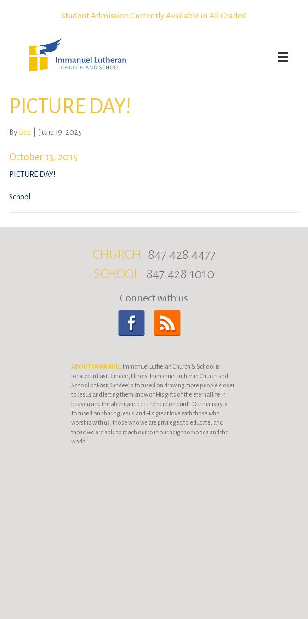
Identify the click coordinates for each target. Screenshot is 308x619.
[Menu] (282, 56)
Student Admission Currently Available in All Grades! (154, 15)
